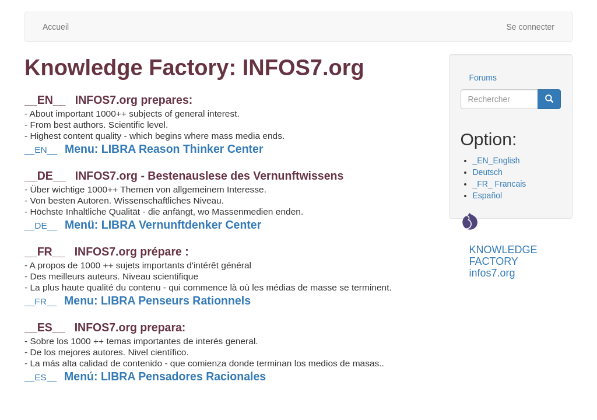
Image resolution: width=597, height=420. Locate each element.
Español (488, 195)
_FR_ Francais (499, 183)
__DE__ (144, 225)
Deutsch (488, 172)
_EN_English (496, 160)
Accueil (56, 27)
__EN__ (145, 150)
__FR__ (139, 301)
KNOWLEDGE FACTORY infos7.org (503, 254)
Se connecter (531, 27)
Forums (483, 77)
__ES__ (146, 377)
